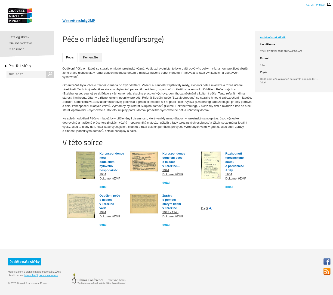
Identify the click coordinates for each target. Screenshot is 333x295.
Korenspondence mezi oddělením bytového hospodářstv (111, 162)
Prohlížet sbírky (20, 66)
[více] (263, 82)
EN (312, 4)
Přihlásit (320, 4)
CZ (308, 4)
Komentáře (90, 57)
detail (103, 187)
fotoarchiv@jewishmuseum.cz (41, 275)
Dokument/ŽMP (109, 178)
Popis (70, 57)
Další (204, 208)
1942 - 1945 (170, 212)
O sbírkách (16, 49)
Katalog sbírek (19, 37)
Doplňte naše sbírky (24, 261)
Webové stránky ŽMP (78, 20)
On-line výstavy (20, 43)
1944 (102, 174)
